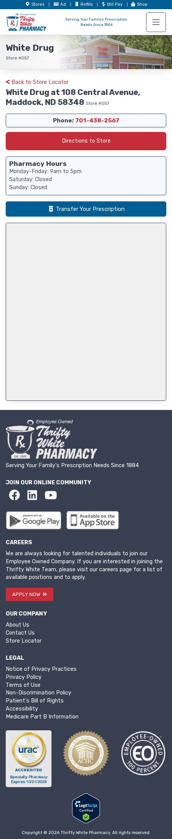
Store (35, 4)
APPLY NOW (29, 594)
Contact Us (20, 633)
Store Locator (24, 641)
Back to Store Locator (37, 82)
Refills (84, 4)
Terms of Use (23, 685)
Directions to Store (86, 141)
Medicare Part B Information (42, 717)
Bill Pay (112, 4)
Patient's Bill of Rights (35, 701)
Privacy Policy (24, 677)
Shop (139, 4)
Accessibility (22, 709)
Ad (60, 4)
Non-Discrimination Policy (38, 693)
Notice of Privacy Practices (41, 669)
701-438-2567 (97, 120)
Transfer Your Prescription (86, 209)
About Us (17, 625)
